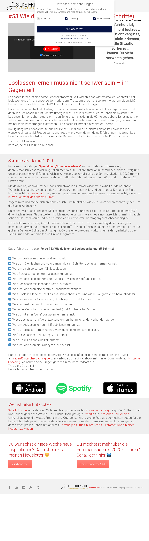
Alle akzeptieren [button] (74, 29)
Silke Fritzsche (17, 410)
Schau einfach (36, 193)
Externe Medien (101, 18)
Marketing (71, 18)
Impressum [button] (89, 42)
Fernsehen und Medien (114, 414)
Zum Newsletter (20, 464)
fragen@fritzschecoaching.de (110, 218)
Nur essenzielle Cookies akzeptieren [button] (74, 35)
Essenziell (43, 18)
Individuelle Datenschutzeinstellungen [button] (74, 39)
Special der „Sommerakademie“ (60, 166)
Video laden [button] (53, 49)
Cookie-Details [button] (61, 42)
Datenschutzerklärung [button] (75, 42)
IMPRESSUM (94, 488)
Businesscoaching (97, 410)
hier (48, 193)
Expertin (89, 414)
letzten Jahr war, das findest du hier (31, 197)
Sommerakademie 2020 (92, 464)
